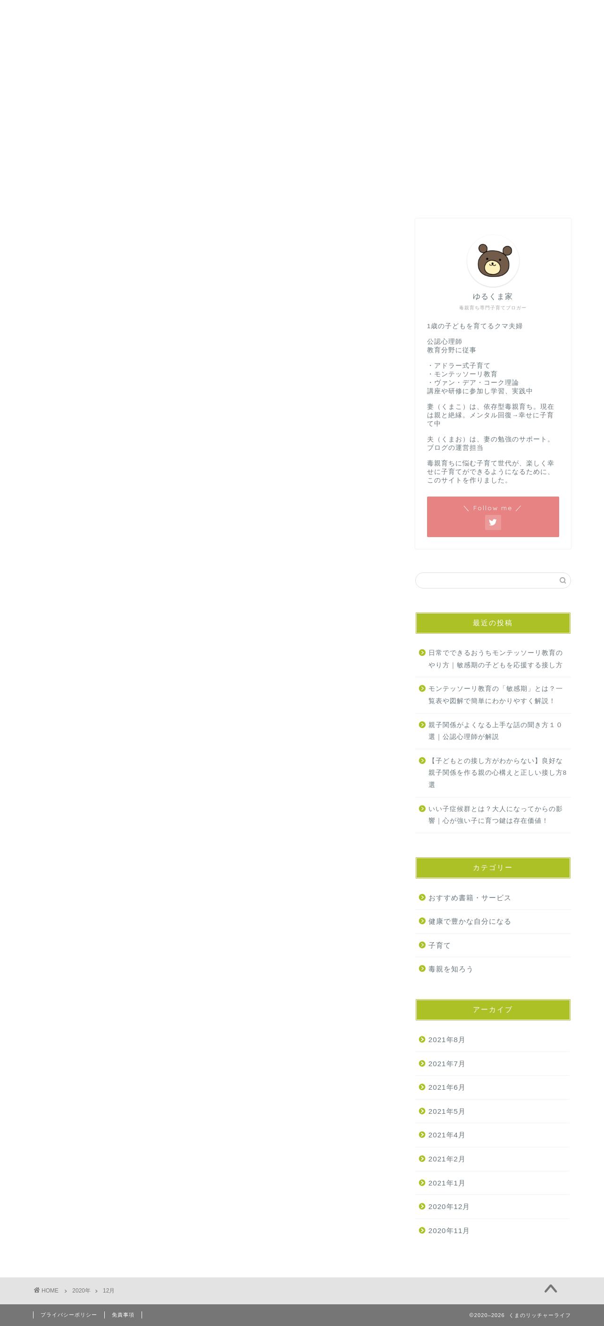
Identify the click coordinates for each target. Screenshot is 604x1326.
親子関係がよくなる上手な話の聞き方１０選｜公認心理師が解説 (495, 731)
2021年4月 (447, 1135)
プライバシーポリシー (69, 1315)
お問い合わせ (113, 88)
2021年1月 (447, 1183)
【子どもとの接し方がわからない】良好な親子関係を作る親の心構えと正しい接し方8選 (497, 772)
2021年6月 (447, 1087)
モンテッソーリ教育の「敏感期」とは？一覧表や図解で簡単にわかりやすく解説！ (495, 694)
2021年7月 (447, 1064)
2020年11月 (449, 1231)
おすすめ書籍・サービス (470, 898)
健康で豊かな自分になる (470, 921)
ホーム (56, 88)
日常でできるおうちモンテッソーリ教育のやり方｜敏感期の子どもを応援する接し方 (495, 659)
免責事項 (123, 1315)
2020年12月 (449, 1206)
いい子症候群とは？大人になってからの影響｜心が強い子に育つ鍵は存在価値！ (495, 815)
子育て (439, 945)
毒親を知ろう (451, 969)
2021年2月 (447, 1159)
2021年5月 (447, 1111)
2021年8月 (447, 1040)
